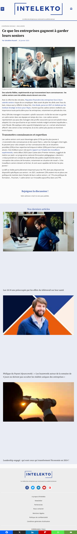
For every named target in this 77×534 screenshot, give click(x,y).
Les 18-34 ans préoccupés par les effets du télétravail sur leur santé (33, 290)
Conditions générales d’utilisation (38, 521)
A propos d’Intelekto (38, 497)
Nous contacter (38, 509)
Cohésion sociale (8, 26)
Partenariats (38, 505)
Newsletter (38, 501)
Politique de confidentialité (38, 517)
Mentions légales (38, 513)
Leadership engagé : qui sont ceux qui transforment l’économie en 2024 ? (36, 460)
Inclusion (21, 26)
